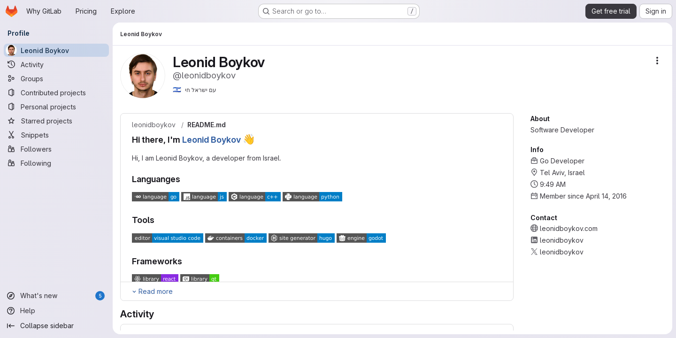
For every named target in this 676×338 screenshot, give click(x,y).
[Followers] (56, 148)
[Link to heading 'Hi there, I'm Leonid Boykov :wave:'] (260, 140)
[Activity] (56, 64)
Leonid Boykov (211, 140)
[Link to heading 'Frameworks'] (187, 261)
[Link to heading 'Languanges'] (185, 179)
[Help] (56, 310)
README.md (206, 125)
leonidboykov (154, 125)
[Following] (56, 162)
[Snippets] (56, 134)
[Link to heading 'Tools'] (159, 220)
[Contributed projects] (56, 92)
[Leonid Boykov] (56, 50)
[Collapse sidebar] (56, 325)
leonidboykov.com (569, 228)
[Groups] (56, 78)
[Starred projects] (56, 120)
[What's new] (56, 295)
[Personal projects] (56, 106)
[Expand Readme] (152, 291)
